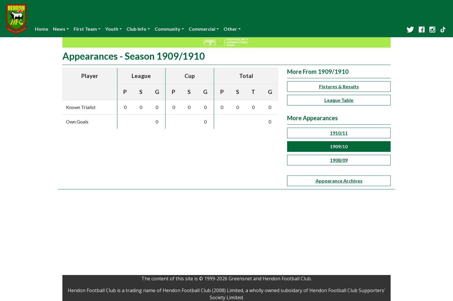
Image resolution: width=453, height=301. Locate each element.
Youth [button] (111, 29)
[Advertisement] (226, 233)
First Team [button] (85, 29)
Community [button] (167, 29)
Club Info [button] (136, 29)
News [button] (59, 29)
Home (41, 29)
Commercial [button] (202, 29)
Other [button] (230, 29)
